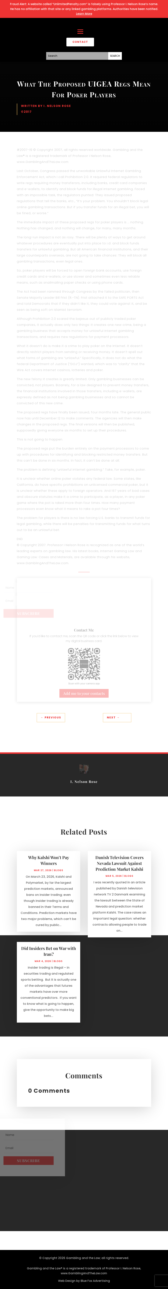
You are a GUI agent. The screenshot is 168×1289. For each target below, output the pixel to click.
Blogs (58, 873)
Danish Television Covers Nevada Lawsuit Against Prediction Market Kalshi (119, 866)
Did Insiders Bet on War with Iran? (48, 954)
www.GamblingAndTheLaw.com (84, 1273)
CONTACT (80, 42)
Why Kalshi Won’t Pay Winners (48, 863)
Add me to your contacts (84, 693)
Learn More (84, 14)
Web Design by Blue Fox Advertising (84, 1281)
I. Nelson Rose (57, 106)
